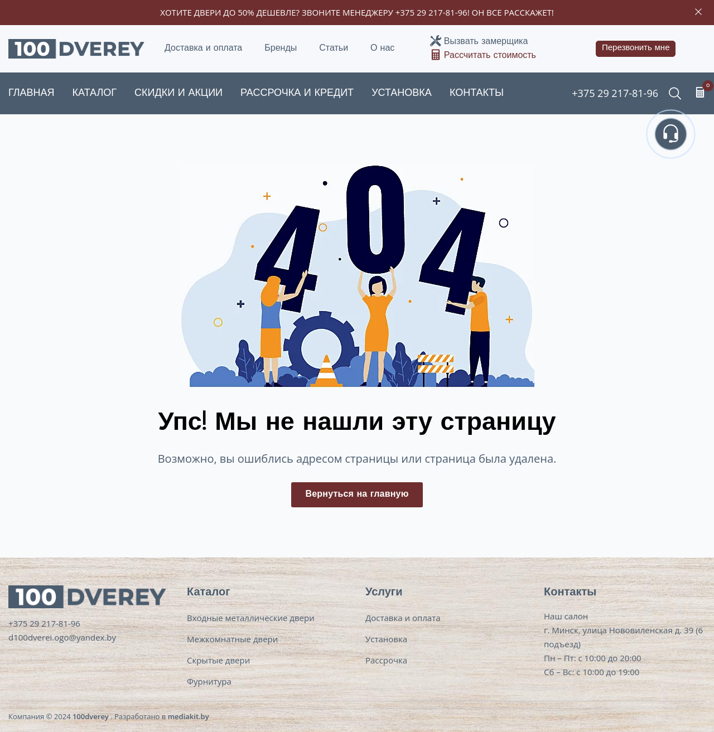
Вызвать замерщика (486, 41)
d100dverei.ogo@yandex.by (62, 637)
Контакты (477, 93)
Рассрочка (386, 660)
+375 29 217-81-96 (431, 12)
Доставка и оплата (203, 48)
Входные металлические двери (251, 617)
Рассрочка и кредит (297, 93)
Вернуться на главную (356, 494)
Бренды (280, 48)
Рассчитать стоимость (490, 55)
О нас (382, 48)
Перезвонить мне (636, 48)
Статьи (333, 48)
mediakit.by (188, 716)
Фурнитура (209, 681)
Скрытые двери (218, 660)
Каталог (95, 93)
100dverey (91, 716)
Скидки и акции (178, 93)
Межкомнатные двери (232, 638)
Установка (402, 93)
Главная (31, 93)
